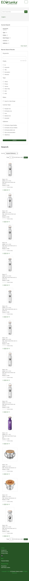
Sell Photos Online (5, 567)
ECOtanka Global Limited (16, 571)
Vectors (6, 86)
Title (6, 69)
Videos (6, 81)
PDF (6, 91)
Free (6, 113)
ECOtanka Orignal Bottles (11, 125)
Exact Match (22, 60)
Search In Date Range (10, 101)
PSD (6, 93)
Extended (7, 118)
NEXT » (25, 157)
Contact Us (3, 550)
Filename (7, 74)
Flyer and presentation (10, 132)
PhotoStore (4, 566)
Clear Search (24, 45)
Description (7, 72)
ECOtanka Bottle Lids (10, 130)
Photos (6, 84)
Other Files (7, 88)
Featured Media (5, 560)
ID (5, 65)
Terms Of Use (4, 551)
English (4, 17)
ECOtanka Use (8, 111)
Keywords (7, 67)
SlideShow (7, 134)
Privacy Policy (4, 553)
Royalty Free (8, 108)
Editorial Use (8, 115)
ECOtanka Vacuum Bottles (11, 127)
